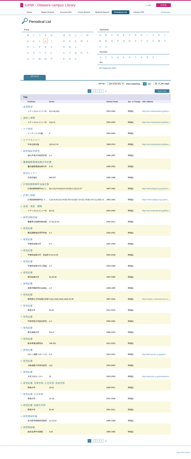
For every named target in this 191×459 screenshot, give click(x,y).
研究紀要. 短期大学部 (34, 405)
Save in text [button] (162, 91)
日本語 (163, 5)
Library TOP (138, 12)
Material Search (102, 12)
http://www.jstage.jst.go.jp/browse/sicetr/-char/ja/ (162, 188)
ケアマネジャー (31, 140)
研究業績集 (29, 427)
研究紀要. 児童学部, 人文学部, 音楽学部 (44, 383)
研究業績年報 (30, 416)
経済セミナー (30, 173)
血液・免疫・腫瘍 (32, 206)
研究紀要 (28, 228)
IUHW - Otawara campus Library (50, 5)
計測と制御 (29, 195)
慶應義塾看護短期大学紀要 (37, 162)
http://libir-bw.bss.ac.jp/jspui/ (154, 354)
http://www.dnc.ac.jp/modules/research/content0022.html (165, 376)
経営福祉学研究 (31, 151)
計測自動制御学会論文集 (36, 184)
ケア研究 (28, 129)
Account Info (65, 12)
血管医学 (28, 107)
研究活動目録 (30, 217)
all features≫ (166, 12)
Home (29, 12)
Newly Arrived (47, 12)
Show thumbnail (149, 84)
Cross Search (84, 12)
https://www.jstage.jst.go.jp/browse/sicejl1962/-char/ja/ (164, 199)
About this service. (183, 452)
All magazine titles (107, 68)
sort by (101, 83)
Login (148, 5)
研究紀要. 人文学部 (33, 394)
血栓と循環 (29, 118)
